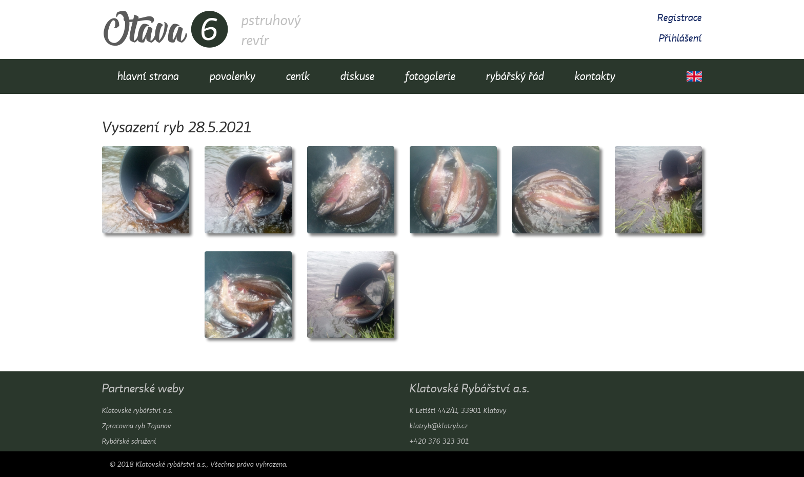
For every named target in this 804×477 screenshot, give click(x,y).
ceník (298, 76)
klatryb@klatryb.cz (439, 426)
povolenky (232, 76)
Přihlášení (680, 38)
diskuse (357, 76)
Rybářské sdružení (129, 441)
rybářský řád (515, 76)
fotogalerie (430, 76)
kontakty (595, 76)
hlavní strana (148, 76)
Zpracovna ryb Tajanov (136, 426)
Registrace (679, 18)
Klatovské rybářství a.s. (137, 410)
